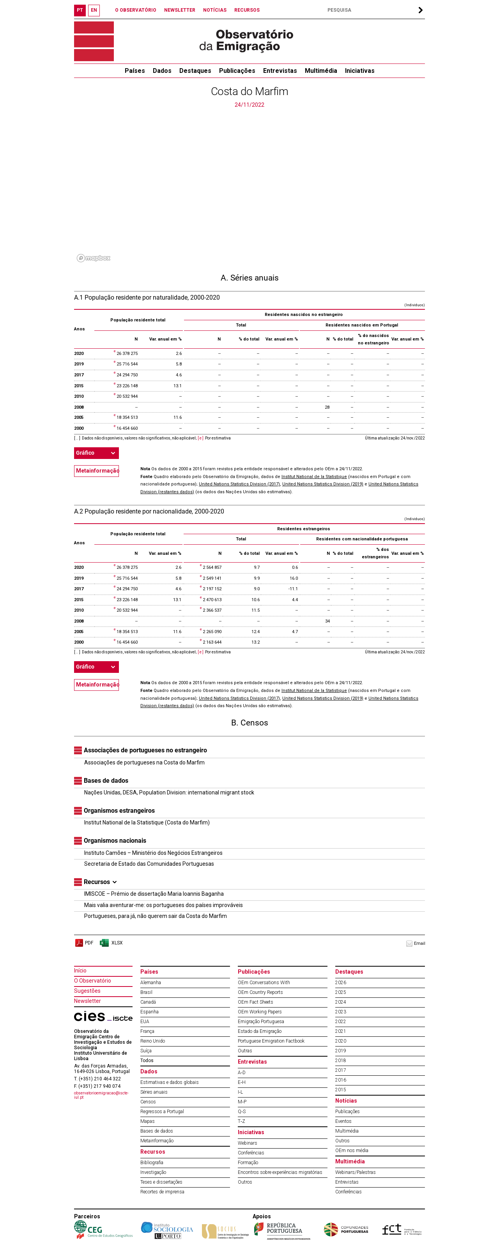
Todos (147, 1060)
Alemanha (150, 982)
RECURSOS (247, 10)
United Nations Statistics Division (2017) (239, 484)
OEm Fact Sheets (255, 1002)
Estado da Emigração (259, 1031)
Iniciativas (360, 70)
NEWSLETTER (179, 10)
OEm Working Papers (260, 1012)
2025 (340, 992)
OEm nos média (351, 1150)
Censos (148, 1102)
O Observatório (92, 981)
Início (80, 970)
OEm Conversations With (264, 982)
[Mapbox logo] (93, 258)
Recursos (152, 1152)
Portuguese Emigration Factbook (271, 1041)
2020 (340, 1041)
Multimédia (321, 70)
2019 (340, 1051)
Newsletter (87, 1001)
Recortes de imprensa (162, 1192)
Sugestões (87, 991)
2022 (340, 1021)
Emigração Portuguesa (261, 1021)
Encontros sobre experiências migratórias (280, 1172)
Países (149, 972)
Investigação (153, 1172)
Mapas (147, 1121)
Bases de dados (156, 1131)
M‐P (242, 1102)
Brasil (146, 992)
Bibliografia (151, 1162)
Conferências (251, 1153)
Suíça (146, 1051)
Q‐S (242, 1111)
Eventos (343, 1121)
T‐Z (241, 1121)
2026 (340, 982)
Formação (248, 1162)
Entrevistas (280, 70)
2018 (340, 1060)
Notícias (346, 1101)
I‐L (240, 1092)
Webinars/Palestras (355, 1172)
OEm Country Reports (260, 992)
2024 (340, 1002)
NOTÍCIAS (214, 10)
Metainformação (97, 471)
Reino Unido (152, 1041)
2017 (340, 1070)
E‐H (242, 1082)
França (147, 1031)
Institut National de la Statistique (314, 476)
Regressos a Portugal (162, 1111)
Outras (245, 1051)
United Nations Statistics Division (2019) (322, 484)
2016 (340, 1080)
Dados (162, 70)
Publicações (237, 70)
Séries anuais (154, 1092)
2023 (340, 1012)
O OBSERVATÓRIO (135, 10)
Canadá (148, 1002)
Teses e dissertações (161, 1182)
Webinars (247, 1143)
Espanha (149, 1012)
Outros (245, 1182)
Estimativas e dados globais (169, 1082)
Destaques (195, 70)
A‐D (242, 1072)
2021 (340, 1031)
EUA (144, 1021)
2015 (340, 1089)
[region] (249, 187)
